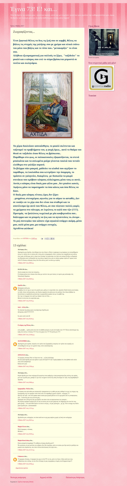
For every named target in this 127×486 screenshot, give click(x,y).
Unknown (21, 456)
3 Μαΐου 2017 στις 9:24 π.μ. (26, 319)
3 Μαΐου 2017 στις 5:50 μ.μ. (26, 366)
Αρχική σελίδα (46, 477)
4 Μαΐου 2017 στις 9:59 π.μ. (26, 434)
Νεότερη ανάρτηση (18, 477)
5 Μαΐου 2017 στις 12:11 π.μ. (26, 450)
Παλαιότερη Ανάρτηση (75, 477)
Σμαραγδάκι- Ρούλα (24, 388)
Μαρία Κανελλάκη (23, 440)
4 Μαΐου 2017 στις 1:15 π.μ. (26, 408)
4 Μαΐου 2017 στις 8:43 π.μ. (26, 420)
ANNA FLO (21, 355)
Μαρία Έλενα (22, 426)
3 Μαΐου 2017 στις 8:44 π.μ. (26, 279)
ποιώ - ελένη (22, 307)
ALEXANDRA (22, 341)
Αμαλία (20, 285)
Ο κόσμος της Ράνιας (24, 325)
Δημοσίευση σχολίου (22, 468)
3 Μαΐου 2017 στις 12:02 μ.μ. (26, 334)
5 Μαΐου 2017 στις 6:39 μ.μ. (26, 464)
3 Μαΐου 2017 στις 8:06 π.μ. (26, 263)
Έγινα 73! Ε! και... (33, 9)
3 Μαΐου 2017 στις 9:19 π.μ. (26, 301)
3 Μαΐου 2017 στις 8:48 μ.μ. (26, 382)
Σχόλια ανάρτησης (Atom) (25, 482)
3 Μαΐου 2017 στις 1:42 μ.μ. (26, 348)
